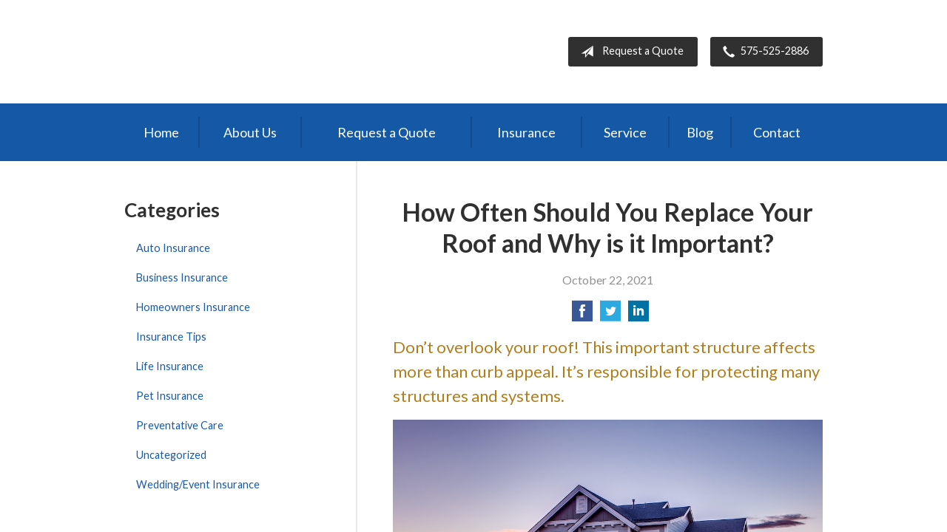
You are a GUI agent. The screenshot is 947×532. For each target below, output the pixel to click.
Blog (700, 132)
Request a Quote (629, 52)
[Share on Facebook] (582, 315)
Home (161, 132)
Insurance (526, 132)
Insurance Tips (171, 336)
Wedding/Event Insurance (198, 484)
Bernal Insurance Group (252, 51)
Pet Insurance (169, 395)
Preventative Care (179, 425)
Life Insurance (169, 366)
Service (625, 132)
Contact (777, 132)
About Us (250, 132)
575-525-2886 (763, 52)
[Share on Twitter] (610, 315)
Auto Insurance (173, 248)
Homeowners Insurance (193, 307)
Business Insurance (182, 277)
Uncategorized (171, 455)
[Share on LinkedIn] (638, 315)
